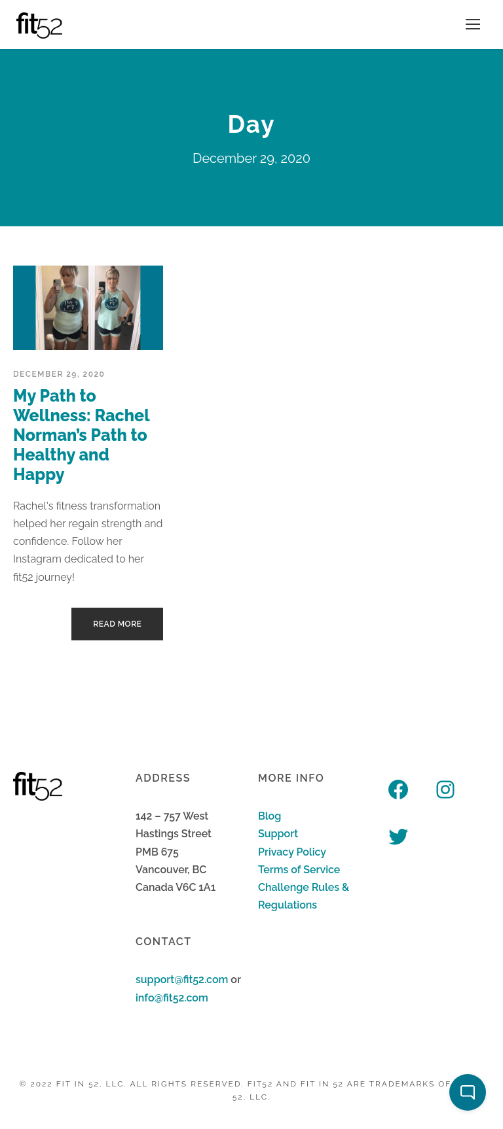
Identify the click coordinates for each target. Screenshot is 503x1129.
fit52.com (206, 979)
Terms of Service (299, 869)
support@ (159, 979)
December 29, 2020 (59, 374)
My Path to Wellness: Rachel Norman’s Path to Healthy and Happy (81, 435)
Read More (117, 624)
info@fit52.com (172, 998)
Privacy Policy (292, 852)
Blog (269, 816)
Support (278, 833)
